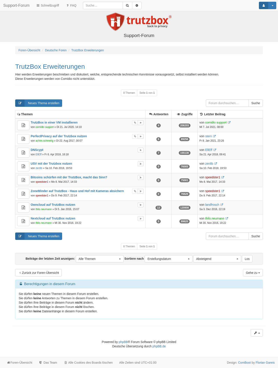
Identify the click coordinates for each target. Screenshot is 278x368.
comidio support (45, 127)
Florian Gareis (265, 362)
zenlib (39, 168)
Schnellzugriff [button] (47, 5)
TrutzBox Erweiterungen (50, 66)
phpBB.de (159, 346)
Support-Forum (16, 5)
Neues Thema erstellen (37, 103)
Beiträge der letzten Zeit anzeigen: (75, 259)
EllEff (39, 154)
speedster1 (42, 181)
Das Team (48, 362)
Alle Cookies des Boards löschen (88, 362)
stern (208, 136)
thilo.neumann (44, 209)
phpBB (123, 342)
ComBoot (244, 362)
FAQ (71, 5)
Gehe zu (253, 272)
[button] (100, 259)
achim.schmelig (44, 140)
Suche (255, 103)
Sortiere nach (158, 259)
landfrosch (212, 204)
